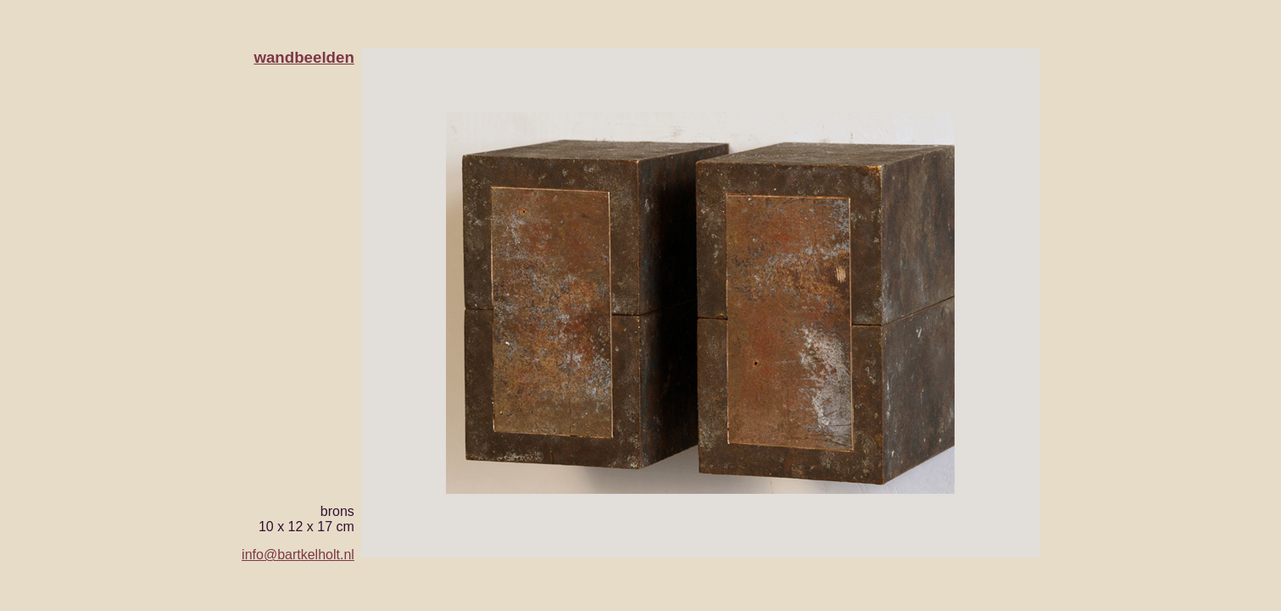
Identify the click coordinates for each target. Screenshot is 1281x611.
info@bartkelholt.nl (298, 554)
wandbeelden (303, 57)
